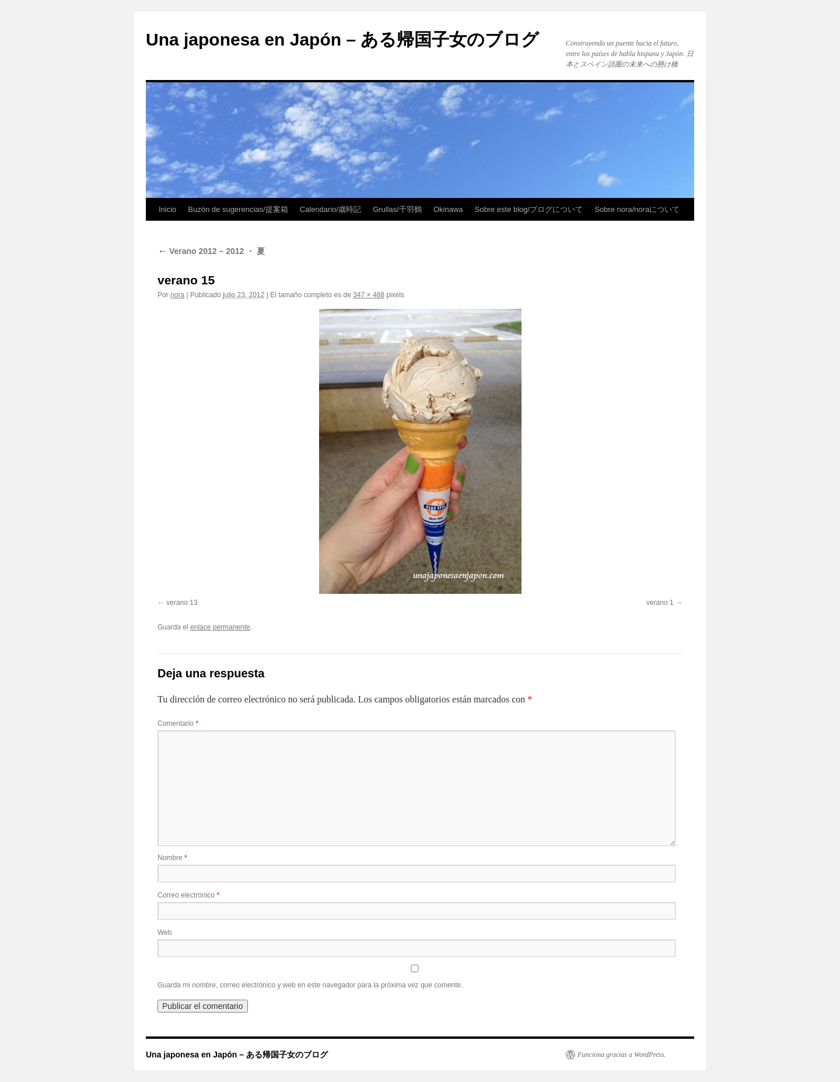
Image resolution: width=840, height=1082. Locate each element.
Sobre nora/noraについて (637, 209)
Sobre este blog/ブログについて (529, 209)
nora (177, 295)
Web (165, 932)
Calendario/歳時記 (331, 209)
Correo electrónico (188, 895)
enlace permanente (220, 627)
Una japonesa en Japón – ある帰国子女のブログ (342, 39)
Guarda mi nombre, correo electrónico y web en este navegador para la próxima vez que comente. (310, 985)
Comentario (178, 723)
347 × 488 (368, 295)
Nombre (172, 858)
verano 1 (660, 603)
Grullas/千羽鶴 (397, 209)
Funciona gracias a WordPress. (622, 1054)
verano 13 (181, 603)
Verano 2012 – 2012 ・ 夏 (211, 251)
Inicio (167, 209)
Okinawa (448, 209)
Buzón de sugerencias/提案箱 (238, 209)
